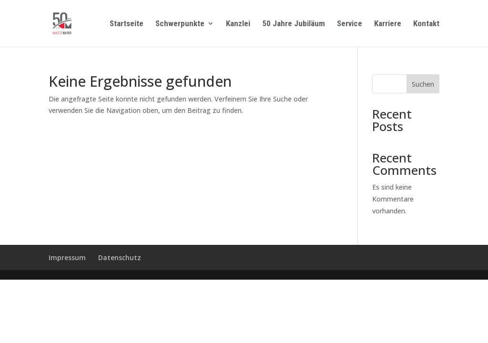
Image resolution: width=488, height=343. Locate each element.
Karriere (387, 24)
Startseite (126, 24)
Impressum (67, 257)
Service (349, 24)
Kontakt (426, 24)
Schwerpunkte (179, 24)
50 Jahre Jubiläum (293, 24)
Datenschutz (119, 257)
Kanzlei (238, 24)
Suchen (423, 84)
